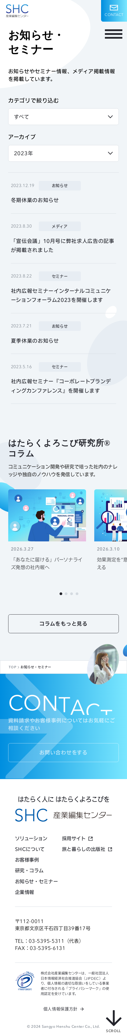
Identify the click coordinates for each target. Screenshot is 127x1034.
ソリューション (31, 838)
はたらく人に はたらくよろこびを (64, 799)
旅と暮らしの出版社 (83, 849)
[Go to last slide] (34, 594)
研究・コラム (29, 870)
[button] (114, 11)
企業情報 (24, 892)
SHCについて (30, 849)
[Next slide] (93, 594)
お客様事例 (27, 859)
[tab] (61, 593)
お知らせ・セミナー (36, 881)
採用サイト (74, 838)
